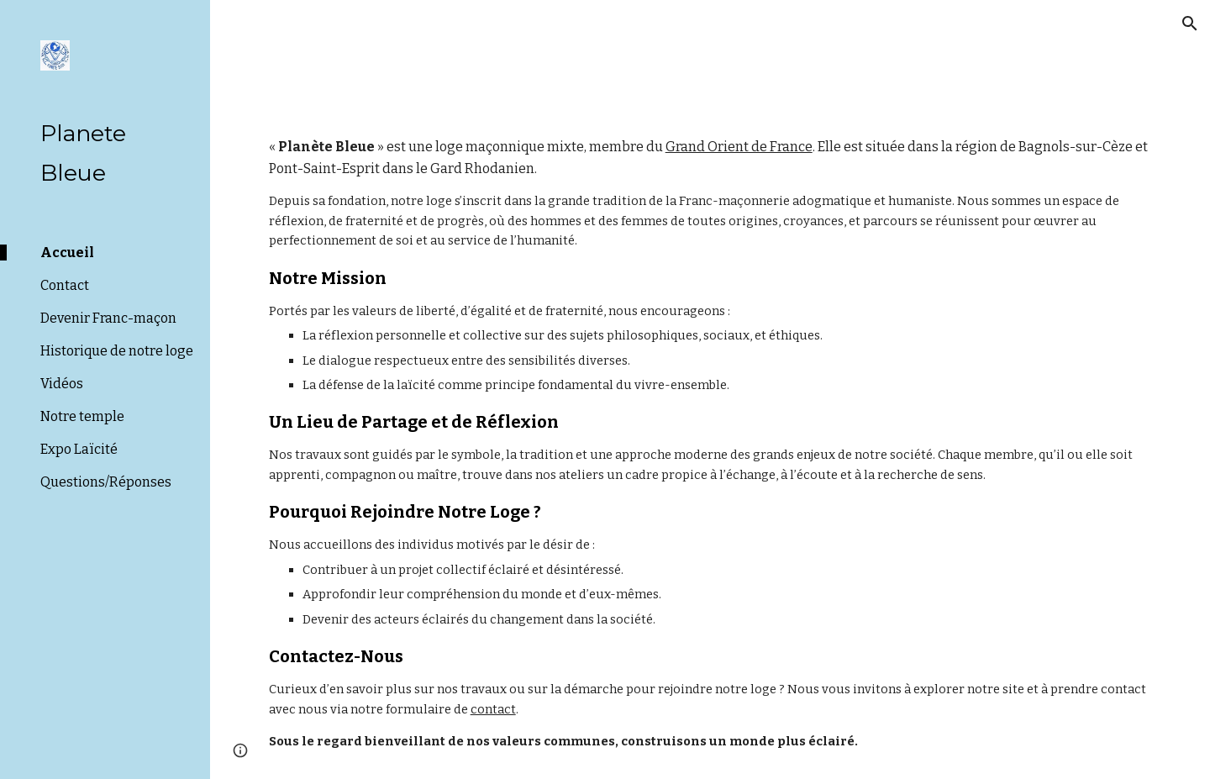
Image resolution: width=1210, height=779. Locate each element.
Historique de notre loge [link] (116, 351)
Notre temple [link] (82, 416)
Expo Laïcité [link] (79, 449)
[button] (1190, 23)
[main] (710, 444)
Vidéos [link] (61, 384)
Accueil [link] (67, 253)
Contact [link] (64, 285)
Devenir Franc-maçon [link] (108, 318)
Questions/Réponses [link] (105, 482)
